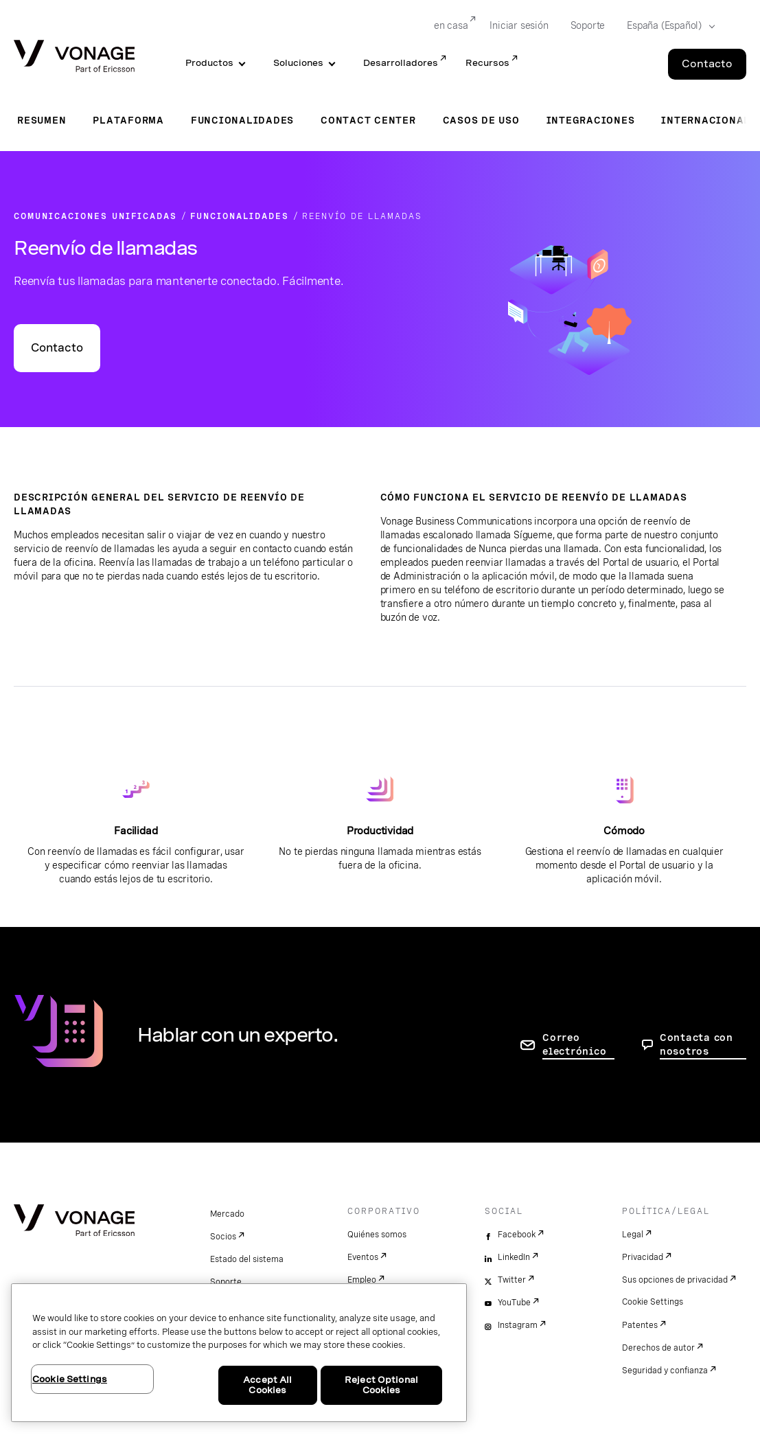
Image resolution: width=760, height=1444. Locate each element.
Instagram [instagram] (518, 1325)
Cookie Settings (652, 1302)
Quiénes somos (376, 1234)
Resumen (41, 120)
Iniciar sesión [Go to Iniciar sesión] (519, 25)
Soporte (226, 1282)
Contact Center (368, 120)
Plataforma (128, 120)
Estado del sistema (247, 1259)
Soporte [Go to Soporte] (588, 25)
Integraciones (590, 120)
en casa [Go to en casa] (451, 25)
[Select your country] (666, 26)
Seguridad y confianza (665, 1370)
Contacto (57, 347)
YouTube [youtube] (514, 1302)
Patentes (640, 1325)
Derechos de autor (658, 1348)
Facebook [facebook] (517, 1234)
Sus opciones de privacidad (675, 1280)
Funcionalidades (242, 120)
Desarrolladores (400, 63)
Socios (223, 1236)
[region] (239, 1352)
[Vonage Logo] (74, 57)
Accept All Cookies (267, 1385)
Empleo (361, 1280)
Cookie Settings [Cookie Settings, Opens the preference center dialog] (69, 1379)
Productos (209, 63)
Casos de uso (481, 120)
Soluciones (298, 63)
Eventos (362, 1257)
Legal (632, 1234)
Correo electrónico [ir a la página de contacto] (574, 1044)
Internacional (705, 120)
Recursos (487, 63)
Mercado (227, 1214)
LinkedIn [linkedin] (514, 1257)
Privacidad (642, 1257)
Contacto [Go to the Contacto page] (707, 64)
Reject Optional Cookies (381, 1385)
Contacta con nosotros (696, 1044)
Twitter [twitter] (512, 1280)
